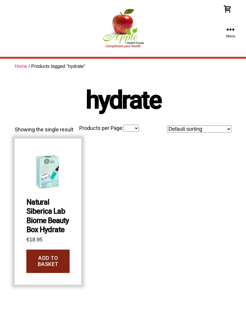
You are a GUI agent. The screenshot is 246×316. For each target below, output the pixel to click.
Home (21, 66)
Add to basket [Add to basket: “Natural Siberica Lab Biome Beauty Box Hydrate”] (48, 261)
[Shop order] (199, 129)
